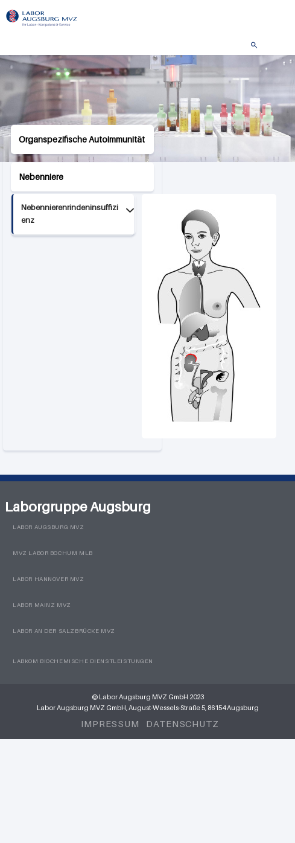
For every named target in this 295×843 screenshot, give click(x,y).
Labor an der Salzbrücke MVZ (64, 630)
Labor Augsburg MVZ (48, 527)
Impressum (110, 723)
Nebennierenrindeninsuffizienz (69, 214)
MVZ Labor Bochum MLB (53, 553)
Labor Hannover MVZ (48, 578)
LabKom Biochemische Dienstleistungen (83, 661)
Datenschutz (182, 723)
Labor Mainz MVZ (42, 604)
